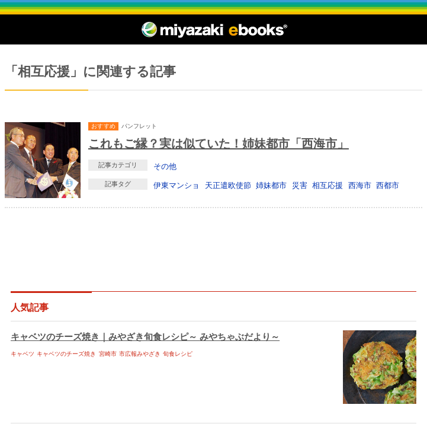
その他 (164, 166)
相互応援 (327, 185)
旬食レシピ (177, 354)
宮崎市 (108, 354)
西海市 (359, 185)
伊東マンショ (176, 185)
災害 (299, 185)
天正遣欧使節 (228, 185)
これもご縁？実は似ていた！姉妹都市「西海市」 (218, 143)
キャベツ (22, 354)
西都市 (387, 185)
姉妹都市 (271, 185)
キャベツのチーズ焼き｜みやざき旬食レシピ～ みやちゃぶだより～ (145, 336)
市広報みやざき (139, 354)
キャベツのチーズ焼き (66, 354)
